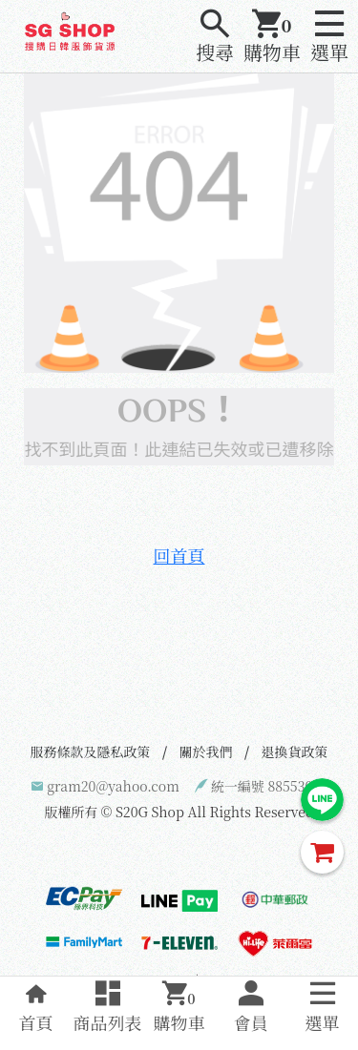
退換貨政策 (295, 751)
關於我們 (206, 751)
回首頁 (179, 555)
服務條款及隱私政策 (91, 751)
